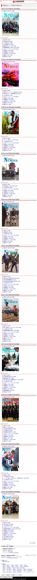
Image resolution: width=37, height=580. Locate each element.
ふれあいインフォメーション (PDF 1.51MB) (10, 49)
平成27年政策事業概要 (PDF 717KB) (9, 279)
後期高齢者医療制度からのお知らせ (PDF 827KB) (11, 528)
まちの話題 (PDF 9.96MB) (7, 430)
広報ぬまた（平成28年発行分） (28, 569)
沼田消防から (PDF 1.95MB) (7, 50)
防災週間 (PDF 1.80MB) (7, 232)
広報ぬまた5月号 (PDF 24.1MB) (8, 346)
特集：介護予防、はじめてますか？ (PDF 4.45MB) (11, 327)
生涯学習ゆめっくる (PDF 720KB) (8, 193)
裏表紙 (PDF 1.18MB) (6, 196)
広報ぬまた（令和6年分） (24, 565)
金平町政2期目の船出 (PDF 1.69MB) (9, 376)
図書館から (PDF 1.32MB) (7, 290)
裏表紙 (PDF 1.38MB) (6, 104)
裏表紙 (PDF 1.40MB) (6, 341)
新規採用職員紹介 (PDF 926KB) (8, 390)
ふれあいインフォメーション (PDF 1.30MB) (10, 142)
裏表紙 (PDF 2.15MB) (6, 539)
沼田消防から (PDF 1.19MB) (7, 384)
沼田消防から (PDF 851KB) (7, 482)
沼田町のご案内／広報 (6, 561)
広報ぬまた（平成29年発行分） (17, 569)
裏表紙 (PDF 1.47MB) (6, 150)
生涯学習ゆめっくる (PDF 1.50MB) (9, 101)
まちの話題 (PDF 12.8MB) (7, 525)
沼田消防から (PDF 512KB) (7, 236)
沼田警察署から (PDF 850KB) (8, 436)
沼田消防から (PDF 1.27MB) (7, 144)
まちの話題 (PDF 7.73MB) (7, 282)
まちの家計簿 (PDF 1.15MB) (7, 44)
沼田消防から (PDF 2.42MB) (7, 530)
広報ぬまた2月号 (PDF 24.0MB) (8, 446)
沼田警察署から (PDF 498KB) (8, 52)
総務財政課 (8, 555)
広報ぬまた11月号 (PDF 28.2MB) (8, 109)
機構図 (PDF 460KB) (6, 339)
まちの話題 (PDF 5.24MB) (7, 233)
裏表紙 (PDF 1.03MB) (6, 488)
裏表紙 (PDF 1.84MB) (6, 242)
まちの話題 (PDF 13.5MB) (7, 381)
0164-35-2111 (10, 550)
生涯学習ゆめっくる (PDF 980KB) (8, 147)
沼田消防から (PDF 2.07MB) (7, 285)
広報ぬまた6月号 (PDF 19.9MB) (8, 297)
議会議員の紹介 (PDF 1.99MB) (8, 378)
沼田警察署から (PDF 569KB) (8, 99)
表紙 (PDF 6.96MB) (6, 138)
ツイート (8, 544)
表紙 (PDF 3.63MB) (6, 90)
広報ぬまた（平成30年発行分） (7, 569)
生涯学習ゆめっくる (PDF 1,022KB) (9, 533)
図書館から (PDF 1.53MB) (7, 388)
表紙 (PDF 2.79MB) (6, 184)
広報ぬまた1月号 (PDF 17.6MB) (8, 11)
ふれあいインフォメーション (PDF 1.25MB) (10, 481)
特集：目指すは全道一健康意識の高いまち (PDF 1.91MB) (12, 379)
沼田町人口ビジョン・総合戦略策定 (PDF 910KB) (11, 93)
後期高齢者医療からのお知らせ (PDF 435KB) (10, 47)
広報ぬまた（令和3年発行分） (24, 566)
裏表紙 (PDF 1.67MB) (6, 56)
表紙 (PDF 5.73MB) (6, 425)
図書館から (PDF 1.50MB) (7, 241)
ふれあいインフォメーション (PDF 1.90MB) (10, 235)
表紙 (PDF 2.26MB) (6, 276)
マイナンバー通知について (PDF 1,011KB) (10, 139)
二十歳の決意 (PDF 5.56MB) (7, 476)
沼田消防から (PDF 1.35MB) (7, 190)
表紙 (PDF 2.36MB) (6, 475)
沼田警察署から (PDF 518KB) (8, 238)
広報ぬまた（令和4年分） (15, 566)
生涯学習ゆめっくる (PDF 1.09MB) (9, 53)
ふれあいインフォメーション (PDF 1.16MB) (10, 382)
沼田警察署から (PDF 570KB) (8, 192)
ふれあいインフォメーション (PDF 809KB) (10, 96)
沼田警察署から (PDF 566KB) (8, 335)
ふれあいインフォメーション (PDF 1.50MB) (10, 284)
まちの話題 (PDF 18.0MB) (7, 141)
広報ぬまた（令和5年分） (6, 566)
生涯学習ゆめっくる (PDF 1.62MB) (9, 387)
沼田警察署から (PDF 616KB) (8, 484)
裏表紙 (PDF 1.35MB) (6, 441)
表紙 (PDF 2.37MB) (6, 375)
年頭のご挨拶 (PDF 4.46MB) (7, 524)
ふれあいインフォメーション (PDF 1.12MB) (10, 527)
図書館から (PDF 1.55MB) (7, 438)
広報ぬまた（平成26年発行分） (17, 570)
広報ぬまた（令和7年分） (15, 565)
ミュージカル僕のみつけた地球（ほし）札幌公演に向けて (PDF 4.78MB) (15, 478)
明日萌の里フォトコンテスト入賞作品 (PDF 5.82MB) (12, 92)
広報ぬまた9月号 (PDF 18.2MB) (8, 155)
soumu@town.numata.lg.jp (13, 552)
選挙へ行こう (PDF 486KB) (7, 427)
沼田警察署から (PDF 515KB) (8, 287)
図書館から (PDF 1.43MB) (7, 487)
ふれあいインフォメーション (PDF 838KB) (10, 433)
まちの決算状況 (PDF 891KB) (8, 536)
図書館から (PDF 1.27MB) (7, 55)
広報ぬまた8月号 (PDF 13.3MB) (8, 201)
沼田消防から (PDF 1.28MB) (7, 98)
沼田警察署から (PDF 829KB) (8, 385)
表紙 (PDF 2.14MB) (6, 230)
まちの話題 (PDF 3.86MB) (7, 187)
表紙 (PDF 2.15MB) (6, 522)
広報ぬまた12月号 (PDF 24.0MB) (8, 61)
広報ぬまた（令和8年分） (6, 565)
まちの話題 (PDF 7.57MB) (7, 479)
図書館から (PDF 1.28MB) (7, 195)
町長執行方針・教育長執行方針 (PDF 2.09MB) (10, 278)
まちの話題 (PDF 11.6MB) (7, 95)
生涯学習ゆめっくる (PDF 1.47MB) (9, 336)
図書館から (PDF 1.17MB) (7, 102)
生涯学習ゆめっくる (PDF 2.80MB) (9, 439)
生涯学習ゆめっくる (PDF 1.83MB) (9, 485)
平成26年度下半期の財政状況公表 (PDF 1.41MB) (11, 281)
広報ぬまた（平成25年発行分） (28, 570)
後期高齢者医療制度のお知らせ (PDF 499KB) (10, 330)
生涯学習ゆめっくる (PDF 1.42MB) (9, 239)
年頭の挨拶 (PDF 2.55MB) (7, 41)
